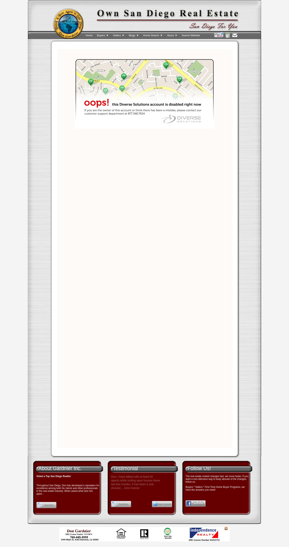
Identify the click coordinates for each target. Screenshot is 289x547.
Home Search (153, 35)
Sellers (118, 35)
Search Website (191, 35)
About (172, 35)
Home (89, 35)
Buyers (103, 35)
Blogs (134, 35)
